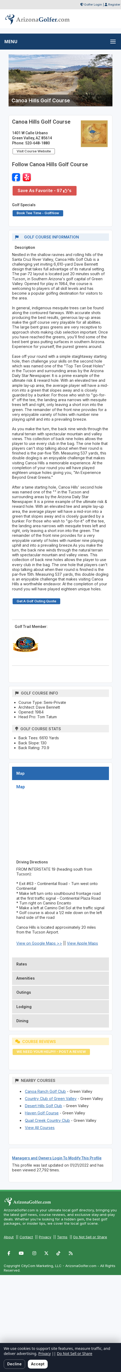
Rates (21, 964)
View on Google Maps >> (39, 943)
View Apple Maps (82, 943)
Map (20, 773)
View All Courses (40, 1127)
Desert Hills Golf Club (43, 1105)
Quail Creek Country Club (47, 1120)
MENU (10, 41)
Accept (37, 1364)
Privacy (45, 1237)
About (9, 1237)
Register (114, 4)
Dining (22, 1020)
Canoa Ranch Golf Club (45, 1091)
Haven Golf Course (42, 1113)
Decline (14, 1364)
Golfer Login (93, 4)
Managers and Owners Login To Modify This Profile (56, 1158)
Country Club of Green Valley (51, 1098)
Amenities (25, 978)
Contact (26, 1237)
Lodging (24, 1006)
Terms (62, 1237)
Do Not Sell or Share (90, 1237)
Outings (23, 992)
